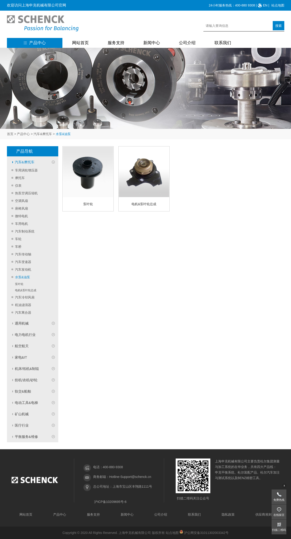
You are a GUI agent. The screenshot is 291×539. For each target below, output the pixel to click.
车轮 (18, 239)
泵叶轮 (19, 284)
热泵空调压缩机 (26, 193)
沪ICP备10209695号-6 (110, 502)
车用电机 (21, 224)
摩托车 (20, 178)
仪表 (18, 185)
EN (265, 5)
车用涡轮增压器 (26, 170)
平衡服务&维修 (26, 437)
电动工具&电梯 (26, 403)
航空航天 (22, 346)
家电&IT (21, 357)
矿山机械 (22, 414)
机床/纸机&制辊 (27, 369)
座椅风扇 (21, 208)
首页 (10, 134)
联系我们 (222, 42)
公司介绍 (187, 42)
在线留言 (279, 515)
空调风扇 (21, 201)
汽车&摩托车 (43, 134)
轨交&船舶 (23, 391)
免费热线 (279, 500)
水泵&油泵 (22, 277)
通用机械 (22, 323)
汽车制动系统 (24, 231)
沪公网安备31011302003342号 (206, 533)
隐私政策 (228, 514)
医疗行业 (22, 425)
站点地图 (277, 5)
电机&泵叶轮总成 (25, 290)
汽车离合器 (23, 312)
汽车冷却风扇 (24, 297)
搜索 (278, 26)
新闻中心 (151, 42)
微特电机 (21, 216)
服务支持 (116, 42)
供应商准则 (263, 514)
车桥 (18, 246)
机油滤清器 (23, 305)
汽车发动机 (23, 269)
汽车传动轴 (23, 254)
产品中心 (34, 42)
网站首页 (80, 42)
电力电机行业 (25, 335)
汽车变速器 (23, 262)
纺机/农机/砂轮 (26, 380)
